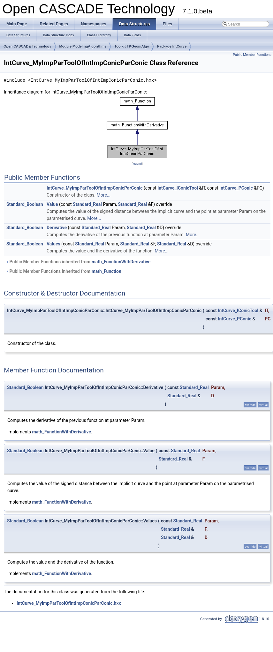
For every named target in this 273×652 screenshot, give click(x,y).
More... (103, 195)
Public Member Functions (252, 55)
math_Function (106, 271)
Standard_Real (87, 204)
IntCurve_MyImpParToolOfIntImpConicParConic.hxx (69, 603)
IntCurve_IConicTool (177, 188)
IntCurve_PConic (236, 188)
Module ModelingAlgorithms (83, 46)
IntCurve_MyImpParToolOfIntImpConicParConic (95, 188)
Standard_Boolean (24, 204)
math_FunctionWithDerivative (121, 261)
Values (53, 243)
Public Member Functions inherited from (77, 261)
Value (52, 204)
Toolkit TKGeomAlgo (131, 46)
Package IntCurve (171, 46)
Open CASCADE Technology (27, 46)
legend (137, 163)
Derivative (57, 227)
